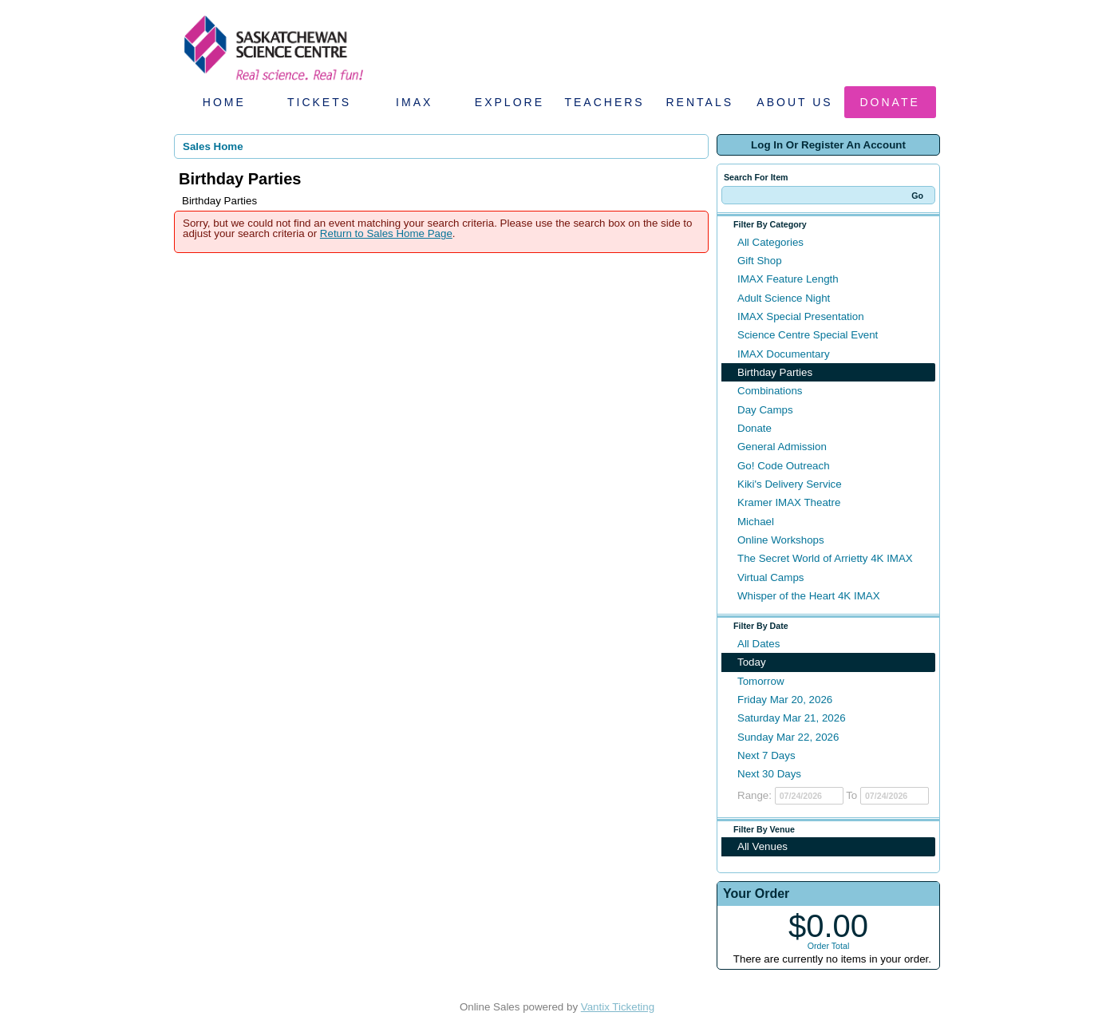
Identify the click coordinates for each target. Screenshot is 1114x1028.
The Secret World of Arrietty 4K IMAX (825, 558)
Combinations (770, 391)
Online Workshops (780, 540)
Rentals (700, 102)
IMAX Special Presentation (800, 316)
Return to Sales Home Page (386, 233)
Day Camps (765, 410)
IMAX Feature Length (788, 279)
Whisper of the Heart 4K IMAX (808, 596)
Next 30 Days (769, 774)
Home (224, 102)
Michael (755, 522)
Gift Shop (759, 261)
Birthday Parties (774, 372)
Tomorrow (760, 681)
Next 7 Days (766, 755)
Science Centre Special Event (807, 335)
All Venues (762, 846)
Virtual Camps (770, 577)
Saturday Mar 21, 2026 (791, 718)
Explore (509, 102)
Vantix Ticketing (617, 1007)
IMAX (414, 102)
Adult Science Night (783, 298)
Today (751, 662)
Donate (890, 102)
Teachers (604, 102)
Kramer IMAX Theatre (788, 502)
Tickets (319, 102)
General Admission (782, 447)
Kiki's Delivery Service (789, 484)
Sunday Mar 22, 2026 (788, 737)
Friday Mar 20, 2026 (784, 700)
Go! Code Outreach (783, 466)
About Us (794, 102)
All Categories (770, 242)
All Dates (758, 644)
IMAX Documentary (783, 354)
